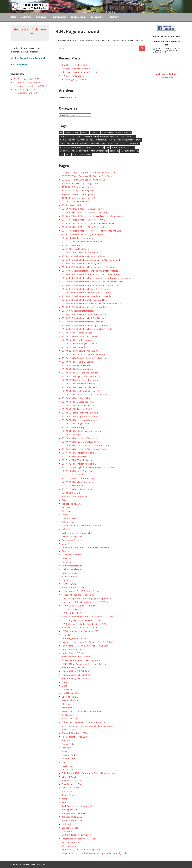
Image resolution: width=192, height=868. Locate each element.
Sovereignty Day (69, 776)
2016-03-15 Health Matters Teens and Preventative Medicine (91, 270)
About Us (26, 17)
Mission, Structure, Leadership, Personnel (81, 711)
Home (13, 17)
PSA (64, 762)
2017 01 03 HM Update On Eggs (77, 332)
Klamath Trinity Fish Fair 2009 (76, 674)
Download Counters (71, 554)
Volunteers (67, 831)
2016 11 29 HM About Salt (74, 245)
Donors (65, 551)
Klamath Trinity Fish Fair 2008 (76, 671)
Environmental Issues (72, 565)
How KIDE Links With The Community (79, 605)
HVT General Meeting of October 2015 (80, 631)
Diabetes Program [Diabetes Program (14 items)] (127, 136)
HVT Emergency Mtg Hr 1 (74, 75)
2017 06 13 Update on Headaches (78, 405)
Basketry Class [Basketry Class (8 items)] (108, 132)
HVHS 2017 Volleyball (72, 609)
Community (96, 17)
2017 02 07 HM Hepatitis (74, 347)
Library (65, 682)
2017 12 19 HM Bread (72, 485)
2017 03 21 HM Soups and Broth (77, 369)
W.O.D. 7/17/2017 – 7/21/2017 (76, 835)
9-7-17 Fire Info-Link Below (74, 496)
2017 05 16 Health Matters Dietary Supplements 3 (86, 394)
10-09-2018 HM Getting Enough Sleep (80, 183)
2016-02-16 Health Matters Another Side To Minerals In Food (91, 259)
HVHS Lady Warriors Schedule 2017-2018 (81, 620)
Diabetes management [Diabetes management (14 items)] (109, 136)
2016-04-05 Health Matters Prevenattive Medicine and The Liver (92, 281)
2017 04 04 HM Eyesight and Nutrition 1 (81, 372)
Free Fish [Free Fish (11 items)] (112, 140)
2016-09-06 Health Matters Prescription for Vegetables (88, 329)
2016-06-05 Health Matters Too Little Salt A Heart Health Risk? (91, 303)
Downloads (59, 17)
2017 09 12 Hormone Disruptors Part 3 (80, 441)
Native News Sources (72, 718)
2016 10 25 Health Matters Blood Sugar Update (84, 227)
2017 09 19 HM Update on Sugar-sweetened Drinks (86, 445)
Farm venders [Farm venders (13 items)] (82, 140)
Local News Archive (71, 693)
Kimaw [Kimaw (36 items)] (66, 147)
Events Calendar (69, 572)
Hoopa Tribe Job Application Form (78, 594)
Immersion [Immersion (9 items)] (134, 143)
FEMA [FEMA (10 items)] (92, 140)
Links (64, 685)
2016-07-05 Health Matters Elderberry (80, 310)
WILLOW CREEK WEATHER (166, 88)
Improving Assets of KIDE (74, 638)
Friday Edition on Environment (76, 68)
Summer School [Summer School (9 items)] (132, 151)
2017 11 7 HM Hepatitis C (74, 474)
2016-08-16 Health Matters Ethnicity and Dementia (86, 325)
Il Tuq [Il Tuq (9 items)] (125, 143)
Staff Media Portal (70, 787)
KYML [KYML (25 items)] (107, 147)
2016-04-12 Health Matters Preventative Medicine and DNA (90, 285)
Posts (64, 751)
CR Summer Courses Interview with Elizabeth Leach (86, 547)
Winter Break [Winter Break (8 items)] (85, 154)
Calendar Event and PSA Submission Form (81, 525)
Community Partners (72, 540)
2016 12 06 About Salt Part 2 (75, 248)
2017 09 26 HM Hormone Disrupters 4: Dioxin (84, 449)
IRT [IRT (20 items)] (61, 147)
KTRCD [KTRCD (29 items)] (101, 147)
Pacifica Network (70, 729)
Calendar (41, 17)
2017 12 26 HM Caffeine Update (77, 489)
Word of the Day (69, 846)
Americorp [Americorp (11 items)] (68, 132)
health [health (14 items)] (138, 140)
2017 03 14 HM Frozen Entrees (77, 365)
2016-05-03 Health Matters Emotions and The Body (86, 292)
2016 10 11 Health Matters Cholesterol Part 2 (83, 219)
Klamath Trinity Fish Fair (73, 667)
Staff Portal (67, 791)
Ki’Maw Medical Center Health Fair (78, 656)
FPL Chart (66, 580)
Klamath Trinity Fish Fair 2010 (76, 678)
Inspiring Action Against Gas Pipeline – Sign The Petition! (88, 642)
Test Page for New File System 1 (77, 805)
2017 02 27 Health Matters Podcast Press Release (85, 354)
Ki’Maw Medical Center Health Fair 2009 (81, 660)
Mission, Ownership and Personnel (28, 58)
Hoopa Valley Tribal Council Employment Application (86, 598)
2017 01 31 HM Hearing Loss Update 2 (80, 343)
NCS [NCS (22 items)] (106, 151)
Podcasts (66, 740)
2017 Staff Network (71, 492)
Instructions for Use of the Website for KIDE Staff (85, 645)
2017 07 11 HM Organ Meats (75, 423)
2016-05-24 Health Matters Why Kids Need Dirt (84, 299)
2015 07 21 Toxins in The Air (75, 201)
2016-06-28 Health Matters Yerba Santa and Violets (86, 307)
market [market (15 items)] (131, 147)
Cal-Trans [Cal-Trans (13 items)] (64, 136)
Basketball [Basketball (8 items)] (95, 132)
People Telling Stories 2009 (75, 736)
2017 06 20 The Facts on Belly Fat (78, 409)
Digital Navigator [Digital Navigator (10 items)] (67, 140)
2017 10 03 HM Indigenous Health (78, 452)
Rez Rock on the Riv (71, 769)
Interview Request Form (73, 649)
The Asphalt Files (70, 809)
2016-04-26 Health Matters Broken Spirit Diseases (86, 289)
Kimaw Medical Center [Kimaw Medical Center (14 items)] (80, 147)
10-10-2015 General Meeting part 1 (78, 187)
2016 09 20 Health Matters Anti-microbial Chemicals (86, 212)
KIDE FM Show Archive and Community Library (84, 664)
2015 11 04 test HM (71, 205)
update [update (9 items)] (75, 154)
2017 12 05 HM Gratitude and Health (79, 478)
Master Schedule (70, 700)
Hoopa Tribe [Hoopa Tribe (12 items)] (94, 143)
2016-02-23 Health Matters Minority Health (82, 263)
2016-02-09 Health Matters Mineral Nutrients (83, 256)
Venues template (70, 827)
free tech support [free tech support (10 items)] (125, 140)
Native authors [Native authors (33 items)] (96, 151)
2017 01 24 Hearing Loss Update (77, 339)
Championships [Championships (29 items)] (76, 136)
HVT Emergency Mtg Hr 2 (74, 79)
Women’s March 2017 (72, 842)
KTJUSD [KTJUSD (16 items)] (94, 147)
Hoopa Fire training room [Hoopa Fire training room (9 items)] (76, 143)
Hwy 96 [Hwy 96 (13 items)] (118, 143)
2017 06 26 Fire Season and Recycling (80, 412)
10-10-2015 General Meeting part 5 (78, 198)
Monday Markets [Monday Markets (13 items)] (67, 151)
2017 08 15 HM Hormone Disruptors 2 (80, 438)
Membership (68, 707)
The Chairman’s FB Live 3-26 (75, 65)
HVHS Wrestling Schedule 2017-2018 (79, 627)
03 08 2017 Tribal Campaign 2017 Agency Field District (88, 176)
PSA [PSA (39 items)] (122, 151)
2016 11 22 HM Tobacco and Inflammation (82, 241)
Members (66, 704)
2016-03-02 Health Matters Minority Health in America (88, 267)
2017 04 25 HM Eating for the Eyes (78, 383)
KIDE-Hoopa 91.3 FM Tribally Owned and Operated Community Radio (94, 853)
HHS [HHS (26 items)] (61, 143)
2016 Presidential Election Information (80, 252)
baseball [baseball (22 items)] (85, 132)
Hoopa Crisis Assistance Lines (30, 31)
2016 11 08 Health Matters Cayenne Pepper (83, 234)
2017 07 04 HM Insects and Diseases (79, 420)
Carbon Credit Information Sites (77, 532)
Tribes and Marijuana (72, 816)
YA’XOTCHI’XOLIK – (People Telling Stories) (82, 849)
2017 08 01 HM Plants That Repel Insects (81, 431)
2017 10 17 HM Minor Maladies (77, 460)
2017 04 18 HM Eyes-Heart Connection (80, 380)
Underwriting (68, 824)
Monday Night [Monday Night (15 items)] (82, 151)
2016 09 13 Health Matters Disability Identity (83, 208)
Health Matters (69, 583)
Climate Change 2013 (72, 536)
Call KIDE (66, 529)
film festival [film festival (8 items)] (101, 140)
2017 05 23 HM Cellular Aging (76, 398)
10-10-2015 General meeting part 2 (79, 190)
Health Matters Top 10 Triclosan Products (81, 591)
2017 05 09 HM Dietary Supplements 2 (80, 391)
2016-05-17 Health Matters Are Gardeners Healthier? (87, 296)
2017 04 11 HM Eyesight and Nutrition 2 (81, 376)
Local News (67, 689)
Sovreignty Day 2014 (71, 784)
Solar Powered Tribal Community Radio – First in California (89, 773)
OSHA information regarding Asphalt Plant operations (87, 725)
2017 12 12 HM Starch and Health (78, 481)
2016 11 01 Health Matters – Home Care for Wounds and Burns (92, 230)
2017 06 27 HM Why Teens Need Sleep (80, 416)
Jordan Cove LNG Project (73, 653)
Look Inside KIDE (70, 696)
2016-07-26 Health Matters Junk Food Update (83, 318)
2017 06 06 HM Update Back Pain (78, 401)
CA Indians (67, 511)
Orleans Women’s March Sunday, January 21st (84, 722)
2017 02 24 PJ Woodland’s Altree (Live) (80, 350)
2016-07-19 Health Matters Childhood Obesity (84, 314)
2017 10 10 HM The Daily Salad (76, 456)
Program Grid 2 (69, 758)
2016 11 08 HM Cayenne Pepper (77, 238)
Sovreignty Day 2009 (71, 780)
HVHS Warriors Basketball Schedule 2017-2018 (84, 624)
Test (64, 802)
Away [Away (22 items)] (77, 132)
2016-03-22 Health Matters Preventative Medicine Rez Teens (91, 274)
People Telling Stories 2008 (75, 733)
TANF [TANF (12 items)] (62, 154)
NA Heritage (68, 714)
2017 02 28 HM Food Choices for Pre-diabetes (84, 358)
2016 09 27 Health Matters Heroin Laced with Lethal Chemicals (92, 216)
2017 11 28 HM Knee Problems (77, 471)
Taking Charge (68, 795)
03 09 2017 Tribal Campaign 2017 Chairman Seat (85, 179)
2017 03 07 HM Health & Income (77, 361)
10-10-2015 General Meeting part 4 (78, 194)
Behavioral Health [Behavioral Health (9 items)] (124, 132)
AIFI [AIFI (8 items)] (61, 132)
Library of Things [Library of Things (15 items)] (118, 147)
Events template (69, 576)
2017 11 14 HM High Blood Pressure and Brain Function (88, 467)
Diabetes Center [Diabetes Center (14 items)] (91, 136)
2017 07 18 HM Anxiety (73, 427)
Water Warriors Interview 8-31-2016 (79, 838)
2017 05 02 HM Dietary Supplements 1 (80, 387)
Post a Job (66, 747)
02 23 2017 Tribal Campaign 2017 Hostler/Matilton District (89, 172)
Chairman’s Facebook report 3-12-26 (79, 72)
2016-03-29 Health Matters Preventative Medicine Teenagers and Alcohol (96, 278)
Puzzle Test (67, 765)
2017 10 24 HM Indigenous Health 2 (79, 463)
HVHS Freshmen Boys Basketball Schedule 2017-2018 (87, 616)
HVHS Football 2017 (71, 613)
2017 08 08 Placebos (72, 434)
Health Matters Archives (73, 587)
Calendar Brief (69, 518)
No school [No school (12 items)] (114, 151)
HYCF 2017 (67, 634)
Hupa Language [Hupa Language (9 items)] (107, 143)
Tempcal (66, 798)
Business (66, 507)
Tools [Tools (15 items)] (68, 154)
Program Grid (78, 17)
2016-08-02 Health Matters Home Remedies (83, 321)
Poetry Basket (68, 744)
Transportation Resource (74, 813)
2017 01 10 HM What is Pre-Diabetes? (80, 336)
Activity (65, 500)
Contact (114, 17)
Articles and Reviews (71, 503)
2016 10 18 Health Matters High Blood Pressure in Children (90, 223)
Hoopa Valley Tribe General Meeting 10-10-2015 (85, 602)
